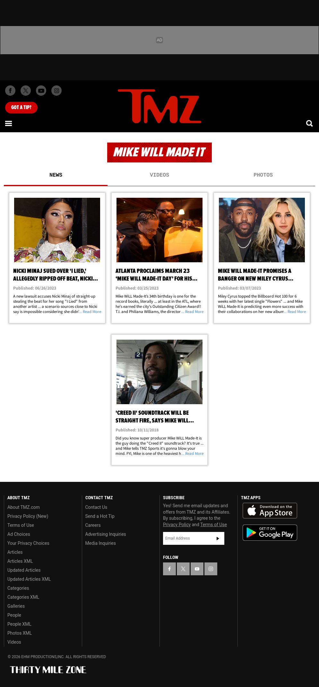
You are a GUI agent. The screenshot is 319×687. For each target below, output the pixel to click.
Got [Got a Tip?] (21, 107)
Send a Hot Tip (100, 516)
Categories (18, 588)
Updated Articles (23, 570)
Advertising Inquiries (105, 534)
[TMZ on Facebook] (10, 90)
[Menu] (9, 123)
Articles (15, 552)
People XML (19, 624)
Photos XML (19, 633)
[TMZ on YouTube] (197, 568)
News (55, 175)
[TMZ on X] (26, 90)
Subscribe (217, 538)
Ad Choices (18, 534)
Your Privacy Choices (28, 543)
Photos (263, 175)
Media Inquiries (100, 543)
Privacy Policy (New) (27, 516)
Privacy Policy (177, 524)
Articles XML (20, 561)
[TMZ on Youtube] (41, 90)
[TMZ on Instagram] (56, 90)
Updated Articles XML (29, 579)
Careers (93, 525)
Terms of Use (20, 525)
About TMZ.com (23, 507)
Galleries (16, 606)
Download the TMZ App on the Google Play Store (270, 533)
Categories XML (23, 597)
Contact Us (96, 507)
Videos (159, 175)
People (14, 615)
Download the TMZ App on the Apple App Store (270, 511)
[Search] (310, 123)
